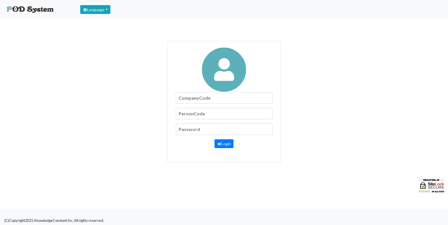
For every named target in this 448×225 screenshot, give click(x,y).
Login (224, 143)
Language (93, 9)
